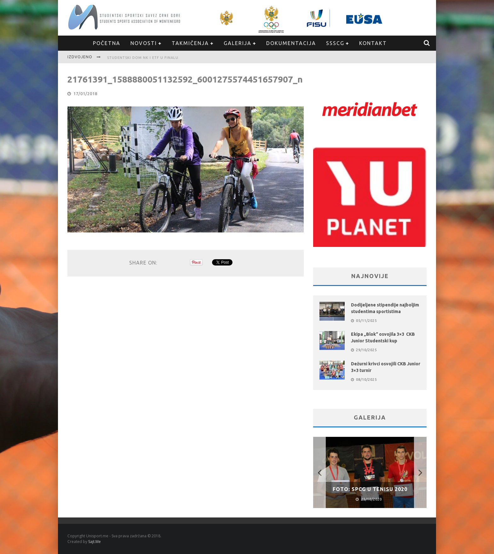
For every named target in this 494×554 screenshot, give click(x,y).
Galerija (237, 43)
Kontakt (373, 43)
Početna (106, 43)
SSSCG (335, 43)
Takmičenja (190, 43)
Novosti (143, 43)
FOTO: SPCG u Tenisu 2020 (370, 489)
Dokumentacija (291, 43)
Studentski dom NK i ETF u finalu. (144, 58)
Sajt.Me (94, 541)
